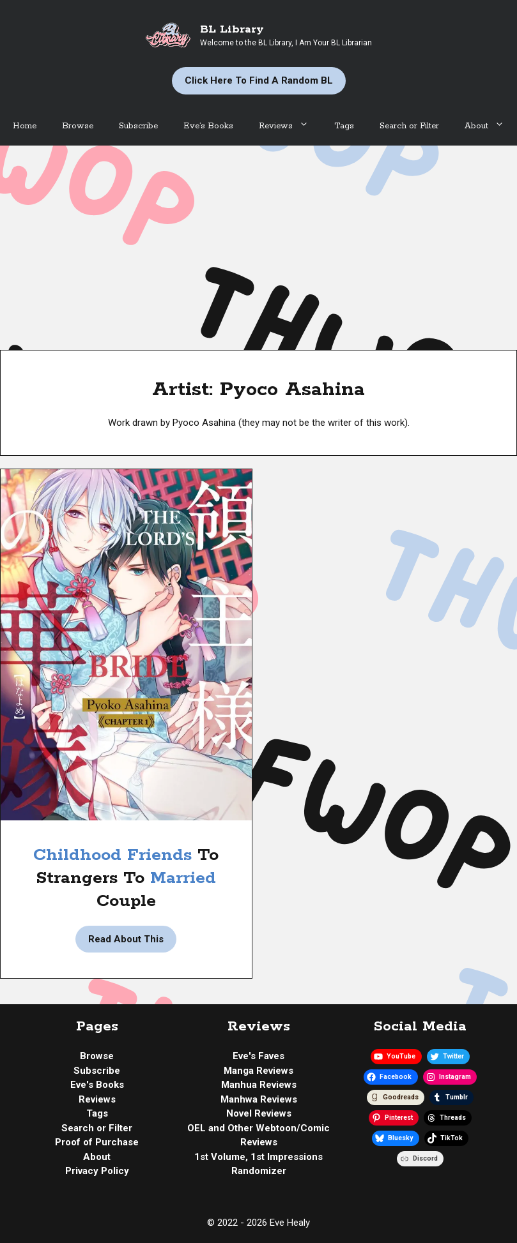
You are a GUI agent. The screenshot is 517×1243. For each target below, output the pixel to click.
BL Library (232, 29)
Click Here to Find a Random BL (259, 80)
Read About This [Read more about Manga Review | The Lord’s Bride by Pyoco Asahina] (126, 939)
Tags (344, 126)
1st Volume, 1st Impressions (258, 1157)
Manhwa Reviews (258, 1099)
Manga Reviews (258, 1070)
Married (183, 878)
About (491, 126)
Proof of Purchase (97, 1142)
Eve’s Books (208, 126)
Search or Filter (409, 126)
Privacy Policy (97, 1171)
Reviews (290, 126)
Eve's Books (97, 1084)
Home (24, 126)
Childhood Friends (112, 855)
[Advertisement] (258, 241)
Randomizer (258, 1171)
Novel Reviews (258, 1113)
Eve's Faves (258, 1056)
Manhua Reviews (259, 1084)
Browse (77, 126)
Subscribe (138, 126)
